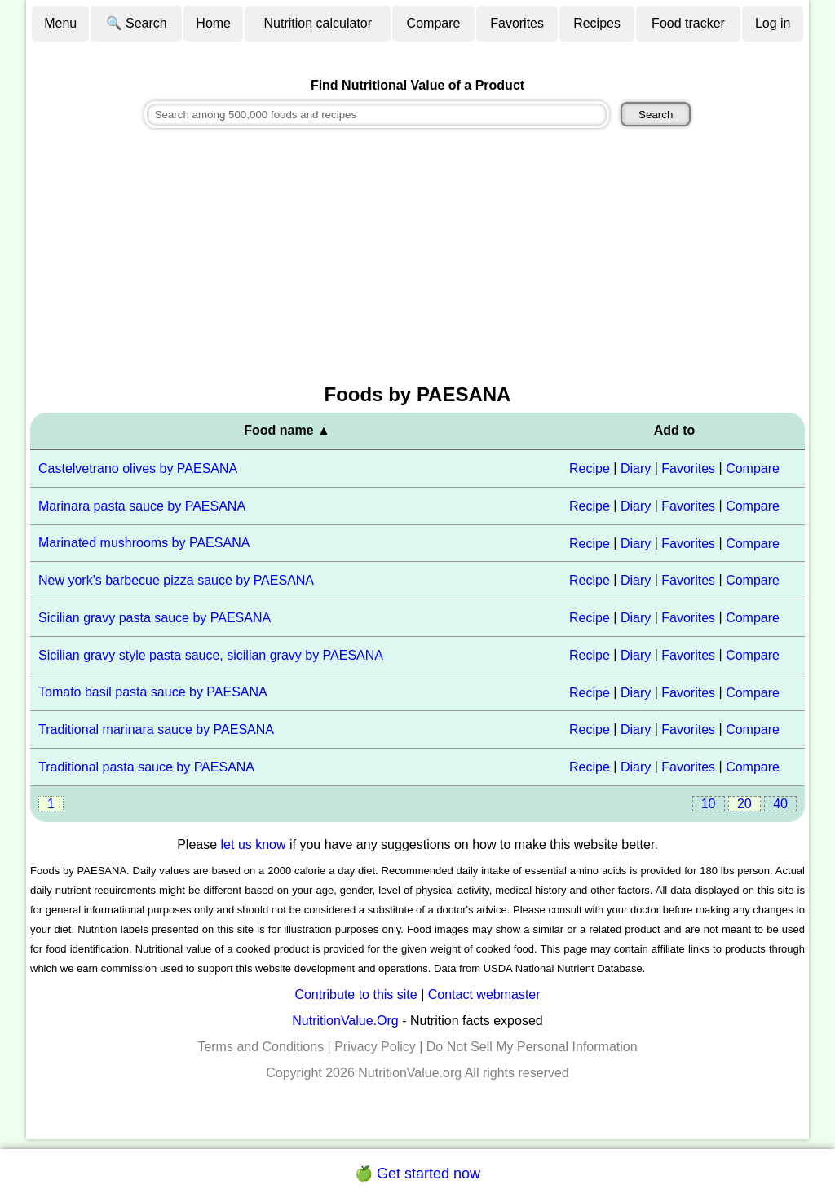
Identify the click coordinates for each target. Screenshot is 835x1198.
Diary (636, 468)
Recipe (589, 468)
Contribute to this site (355, 994)
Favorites (517, 23)
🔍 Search (136, 23)
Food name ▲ (287, 430)
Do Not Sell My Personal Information (532, 1047)
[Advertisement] (417, 258)
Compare (434, 23)
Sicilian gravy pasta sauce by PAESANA (154, 618)
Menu (60, 23)
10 (708, 804)
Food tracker (688, 23)
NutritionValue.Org (345, 1021)
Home (213, 23)
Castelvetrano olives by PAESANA (137, 468)
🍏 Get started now (417, 1173)
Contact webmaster (484, 994)
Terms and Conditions (260, 1047)
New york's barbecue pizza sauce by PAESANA (176, 580)
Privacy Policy (375, 1047)
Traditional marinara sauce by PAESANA (156, 729)
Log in (773, 23)
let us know (253, 844)
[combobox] (376, 114)
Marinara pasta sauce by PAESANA (141, 506)
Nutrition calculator (318, 23)
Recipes (597, 23)
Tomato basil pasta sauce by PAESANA (152, 692)
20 (744, 804)
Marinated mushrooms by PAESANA (144, 543)
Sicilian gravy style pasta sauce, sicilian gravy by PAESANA (210, 655)
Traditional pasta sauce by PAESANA (146, 767)
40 (780, 804)
